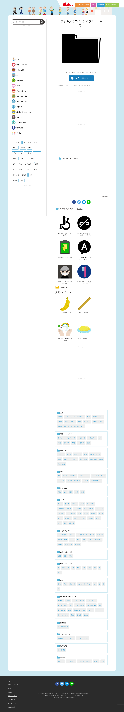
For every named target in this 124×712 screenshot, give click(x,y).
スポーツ (100, 535)
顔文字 (24, 175)
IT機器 (67, 600)
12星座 (23, 148)
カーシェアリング (82, 638)
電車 (72, 615)
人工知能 (85, 480)
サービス (61, 454)
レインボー (28, 164)
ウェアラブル (91, 600)
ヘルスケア (81, 438)
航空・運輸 (83, 459)
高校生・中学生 (98, 421)
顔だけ (15, 158)
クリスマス (90, 504)
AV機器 (60, 600)
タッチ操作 (27, 142)
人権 (59, 492)
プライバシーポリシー (13, 703)
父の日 (98, 518)
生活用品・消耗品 (79, 610)
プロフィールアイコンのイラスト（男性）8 (65, 282)
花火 (65, 523)
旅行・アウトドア (79, 518)
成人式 (60, 518)
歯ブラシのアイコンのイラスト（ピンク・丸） (84, 282)
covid (35, 142)
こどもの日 (77, 508)
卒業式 (93, 513)
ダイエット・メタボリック (66, 438)
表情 (79, 421)
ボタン (96, 661)
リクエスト (24, 158)
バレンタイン (88, 508)
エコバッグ (16, 142)
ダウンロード (81, 78)
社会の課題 (64, 488)
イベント (63, 500)
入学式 (86, 513)
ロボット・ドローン (73, 480)
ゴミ (70, 605)
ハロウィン (99, 508)
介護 (59, 443)
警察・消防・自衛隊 (96, 459)
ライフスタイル (65, 531)
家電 (100, 605)
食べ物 (79, 615)
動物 (59, 584)
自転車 (90, 610)
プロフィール (17, 153)
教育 (85, 454)
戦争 (70, 492)
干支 (65, 584)
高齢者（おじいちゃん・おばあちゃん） (71, 426)
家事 (78, 539)
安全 (65, 492)
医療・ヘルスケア (66, 434)
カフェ (71, 535)
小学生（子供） (98, 416)
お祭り (74, 504)
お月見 (60, 504)
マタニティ (92, 438)
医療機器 (81, 443)
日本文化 (63, 623)
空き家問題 (61, 650)
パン (14, 169)
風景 (59, 572)
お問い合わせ (11, 699)
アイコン (65, 85)
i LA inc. (62, 697)
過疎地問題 (64, 646)
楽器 (69, 610)
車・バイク (99, 610)
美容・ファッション (70, 459)
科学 (59, 459)
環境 (82, 492)
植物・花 (72, 584)
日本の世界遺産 (63, 626)
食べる (15, 148)
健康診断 (66, 443)
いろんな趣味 (62, 535)
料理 (32, 158)
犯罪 (76, 492)
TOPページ (11, 681)
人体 (100, 438)
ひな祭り (61, 513)
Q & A (93, 4)
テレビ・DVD (62, 539)
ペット (72, 539)
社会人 (60, 421)
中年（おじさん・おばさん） (74, 416)
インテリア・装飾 (78, 600)
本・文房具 (61, 610)
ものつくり (77, 454)
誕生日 (71, 523)
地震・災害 (65, 567)
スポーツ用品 (79, 605)
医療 (73, 443)
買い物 (60, 544)
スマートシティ (65, 634)
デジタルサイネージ (98, 476)
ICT (61, 472)
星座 (89, 567)
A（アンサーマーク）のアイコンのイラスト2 (84, 258)
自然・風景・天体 (66, 564)
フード (69, 454)
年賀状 (15, 180)
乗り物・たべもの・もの (68, 596)
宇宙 (84, 567)
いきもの (63, 580)
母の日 (90, 518)
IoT (59, 476)
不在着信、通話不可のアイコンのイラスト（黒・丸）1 (84, 235)
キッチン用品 (62, 605)
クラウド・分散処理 (69, 476)
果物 (20, 169)
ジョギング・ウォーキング (85, 535)
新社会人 (68, 518)
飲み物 (86, 615)
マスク (32, 175)
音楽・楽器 (68, 544)
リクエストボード (112, 4)
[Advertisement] (81, 106)
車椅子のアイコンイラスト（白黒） (65, 234)
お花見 (82, 504)
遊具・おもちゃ (63, 615)
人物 (61, 413)
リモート (37, 153)
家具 (65, 556)
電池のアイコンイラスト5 (65, 257)
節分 (59, 523)
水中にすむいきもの (84, 584)
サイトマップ (11, 707)
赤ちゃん (87, 421)
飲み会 (77, 544)
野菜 (35, 169)
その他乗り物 (91, 605)
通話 (29, 148)
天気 (78, 567)
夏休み (101, 513)
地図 (59, 556)
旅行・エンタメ (95, 454)
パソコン (61, 480)
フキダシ (28, 169)
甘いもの (16, 175)
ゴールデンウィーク (64, 508)
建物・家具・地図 (66, 552)
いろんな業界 (64, 450)
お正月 (67, 504)
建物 (70, 556)
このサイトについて (82, 4)
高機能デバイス (96, 480)
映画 (84, 539)
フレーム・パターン (84, 661)
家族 (88, 416)
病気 (88, 443)
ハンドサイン (71, 661)
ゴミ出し (28, 153)
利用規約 (101, 4)
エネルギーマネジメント (66, 638)
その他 (60, 85)
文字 (102, 661)
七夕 (79, 513)
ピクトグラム (17, 164)
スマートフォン (84, 476)
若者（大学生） (70, 421)
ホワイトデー (71, 513)
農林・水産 (61, 464)
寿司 (36, 164)
